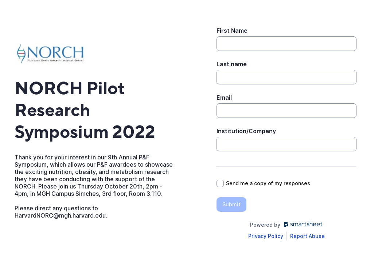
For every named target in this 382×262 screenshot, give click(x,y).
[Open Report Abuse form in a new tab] (307, 236)
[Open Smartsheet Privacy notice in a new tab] (266, 236)
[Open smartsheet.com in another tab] (301, 225)
